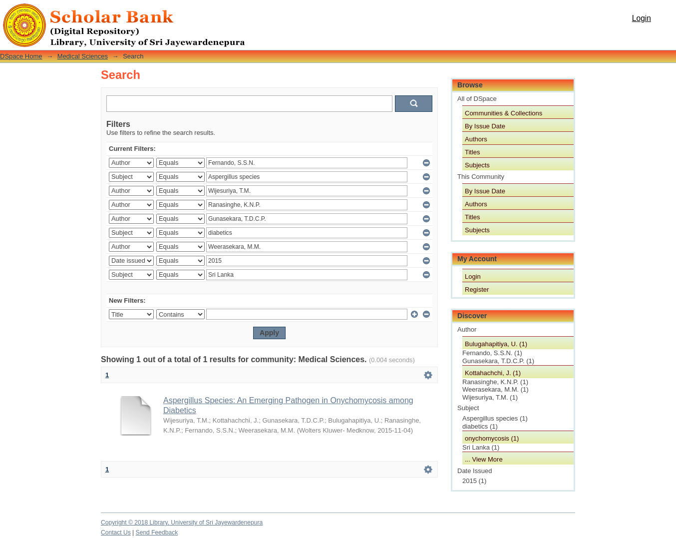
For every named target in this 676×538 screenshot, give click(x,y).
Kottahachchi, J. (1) (493, 373)
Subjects (477, 165)
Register (477, 289)
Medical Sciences (82, 56)
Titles (472, 152)
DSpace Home (21, 56)
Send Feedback (157, 532)
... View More (484, 459)
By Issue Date (485, 126)
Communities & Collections (503, 113)
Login (641, 18)
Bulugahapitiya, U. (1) (496, 344)
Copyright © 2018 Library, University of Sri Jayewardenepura (182, 522)
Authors (476, 139)
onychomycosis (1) (492, 438)
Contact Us (116, 532)
